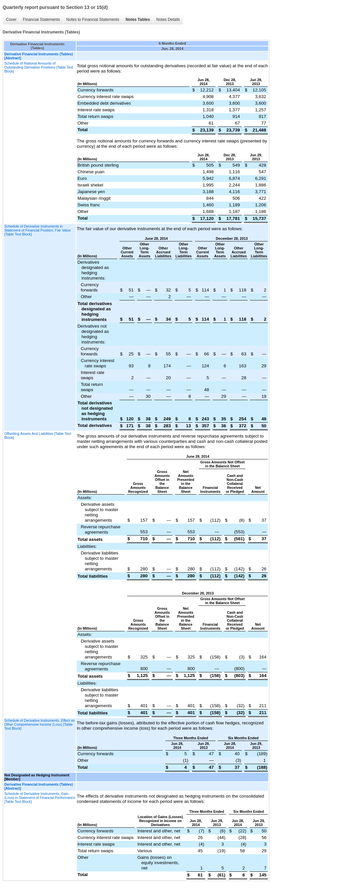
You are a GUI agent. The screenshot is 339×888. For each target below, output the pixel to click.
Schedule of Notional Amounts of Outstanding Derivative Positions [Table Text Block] (38, 67)
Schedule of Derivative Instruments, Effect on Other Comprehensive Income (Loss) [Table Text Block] (39, 724)
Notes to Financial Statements (92, 19)
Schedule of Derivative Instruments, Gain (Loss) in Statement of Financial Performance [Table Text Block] (39, 798)
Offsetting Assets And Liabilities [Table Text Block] (37, 436)
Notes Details (168, 19)
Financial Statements (41, 19)
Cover (11, 19)
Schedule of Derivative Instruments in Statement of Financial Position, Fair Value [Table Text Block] (37, 230)
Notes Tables (137, 19)
